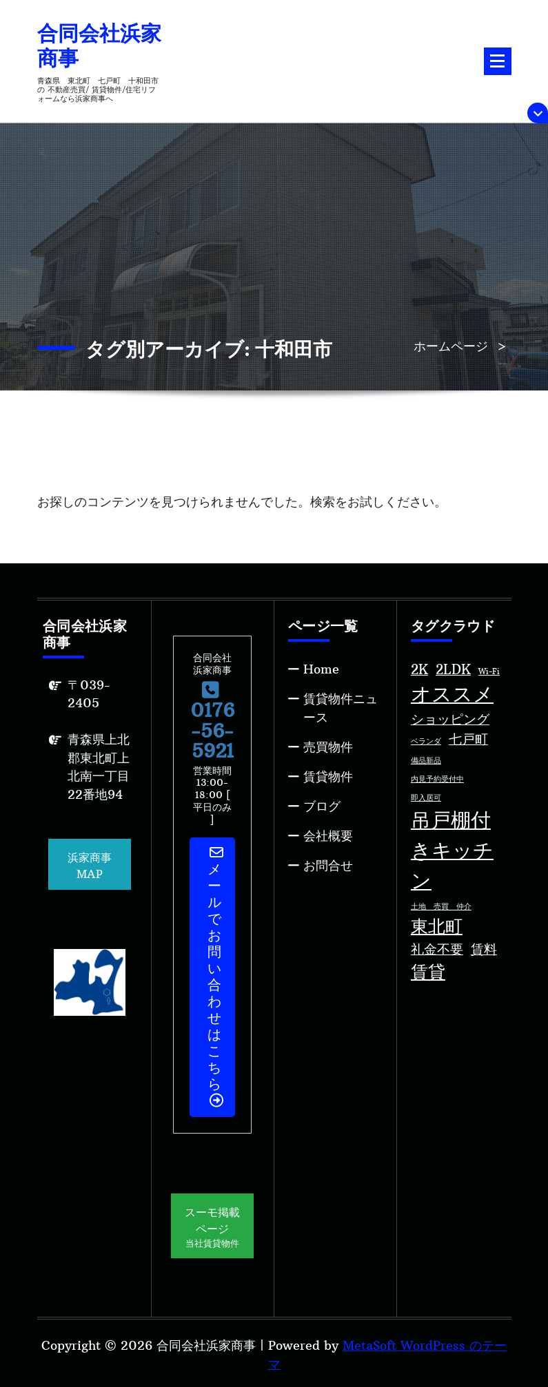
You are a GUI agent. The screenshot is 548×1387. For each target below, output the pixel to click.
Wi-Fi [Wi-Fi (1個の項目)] (489, 671)
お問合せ (328, 865)
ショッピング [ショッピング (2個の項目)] (450, 719)
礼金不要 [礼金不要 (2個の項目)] (437, 949)
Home (321, 669)
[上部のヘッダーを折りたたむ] (537, 113)
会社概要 (328, 836)
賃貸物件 (328, 776)
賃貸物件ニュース (340, 708)
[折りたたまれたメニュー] (497, 61)
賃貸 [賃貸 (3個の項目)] (428, 972)
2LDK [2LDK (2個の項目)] (453, 669)
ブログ (322, 806)
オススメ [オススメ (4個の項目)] (452, 694)
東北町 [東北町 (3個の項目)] (437, 926)
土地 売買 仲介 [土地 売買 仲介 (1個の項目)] (441, 906)
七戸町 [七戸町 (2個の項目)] (468, 739)
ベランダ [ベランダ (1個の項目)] (426, 741)
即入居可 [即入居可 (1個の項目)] (426, 797)
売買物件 (328, 747)
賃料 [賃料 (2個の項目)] (484, 949)
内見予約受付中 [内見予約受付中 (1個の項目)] (437, 779)
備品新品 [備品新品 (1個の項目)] (426, 760)
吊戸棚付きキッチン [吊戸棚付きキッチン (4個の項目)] (452, 850)
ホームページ (451, 346)
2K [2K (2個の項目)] (419, 669)
